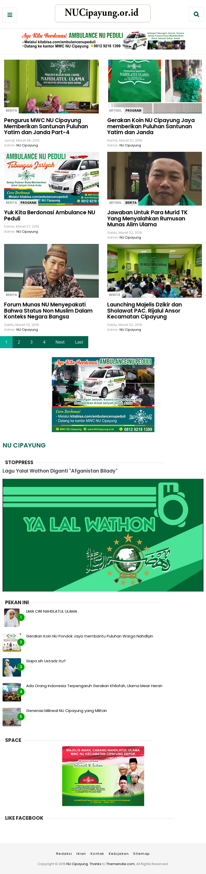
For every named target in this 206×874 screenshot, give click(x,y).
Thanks (95, 863)
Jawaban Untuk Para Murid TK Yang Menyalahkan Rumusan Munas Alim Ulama (147, 218)
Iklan (81, 853)
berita (11, 110)
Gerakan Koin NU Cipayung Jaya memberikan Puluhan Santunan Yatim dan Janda (151, 126)
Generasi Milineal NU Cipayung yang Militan (66, 710)
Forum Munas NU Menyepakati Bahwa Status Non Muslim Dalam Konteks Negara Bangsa (48, 310)
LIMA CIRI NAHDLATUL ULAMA (51, 611)
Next (60, 342)
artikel (115, 110)
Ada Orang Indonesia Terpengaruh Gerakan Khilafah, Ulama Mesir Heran (94, 685)
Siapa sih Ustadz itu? (46, 661)
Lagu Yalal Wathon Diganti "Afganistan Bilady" (60, 470)
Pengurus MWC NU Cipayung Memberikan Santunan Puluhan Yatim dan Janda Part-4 (46, 126)
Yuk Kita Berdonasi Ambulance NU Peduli (49, 215)
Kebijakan (119, 853)
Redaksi (64, 853)
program (133, 110)
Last (79, 342)
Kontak (97, 853)
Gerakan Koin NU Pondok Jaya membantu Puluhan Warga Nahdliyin (89, 636)
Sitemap (141, 853)
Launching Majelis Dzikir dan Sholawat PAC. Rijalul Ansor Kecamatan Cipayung (144, 310)
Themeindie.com (120, 863)
